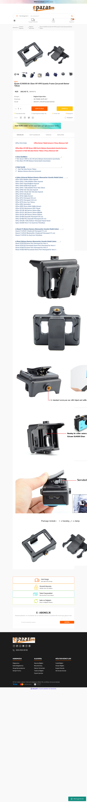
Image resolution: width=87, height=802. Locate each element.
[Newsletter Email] (36, 622)
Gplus (16, 81)
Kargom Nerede (33, 22)
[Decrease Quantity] (15, 108)
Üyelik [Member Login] (53, 22)
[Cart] (71, 20)
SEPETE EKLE (39, 108)
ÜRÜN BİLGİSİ (20, 134)
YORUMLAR (48, 134)
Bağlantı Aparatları (40, 96)
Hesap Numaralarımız (19, 668)
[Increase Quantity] (20, 108)
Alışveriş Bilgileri (38, 663)
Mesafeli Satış (38, 666)
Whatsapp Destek (77, 799)
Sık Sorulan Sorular (61, 671)
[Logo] (43, 8)
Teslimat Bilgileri (39, 671)
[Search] (52, 16)
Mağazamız (16, 663)
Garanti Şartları (38, 673)
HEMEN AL (64, 108)
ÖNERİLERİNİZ (60, 134)
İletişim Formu (17, 671)
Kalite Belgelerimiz (18, 666)
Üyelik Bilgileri (59, 663)
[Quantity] (18, 108)
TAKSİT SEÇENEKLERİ (34, 134)
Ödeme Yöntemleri (39, 668)
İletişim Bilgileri (60, 666)
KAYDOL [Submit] (67, 622)
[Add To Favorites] (19, 113)
